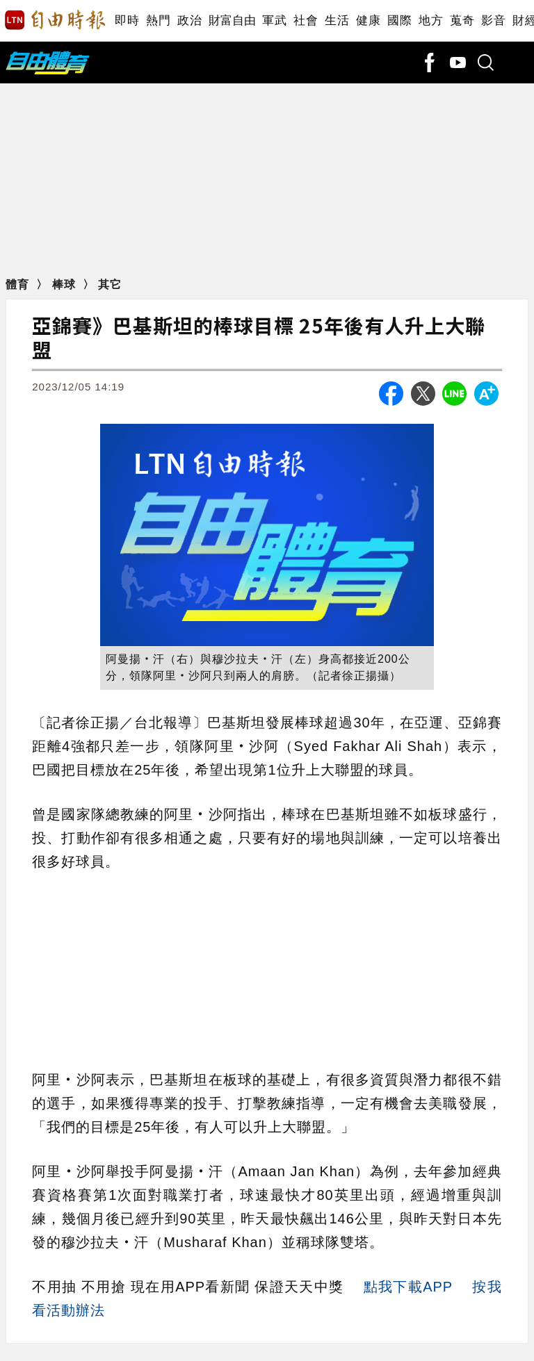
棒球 (65, 284)
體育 (19, 284)
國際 (399, 20)
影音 (493, 20)
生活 (337, 20)
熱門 (158, 20)
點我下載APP (408, 1286)
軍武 (274, 20)
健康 (368, 20)
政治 (189, 20)
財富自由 (232, 20)
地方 (431, 20)
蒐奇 (462, 20)
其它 (110, 284)
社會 (305, 20)
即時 (127, 20)
